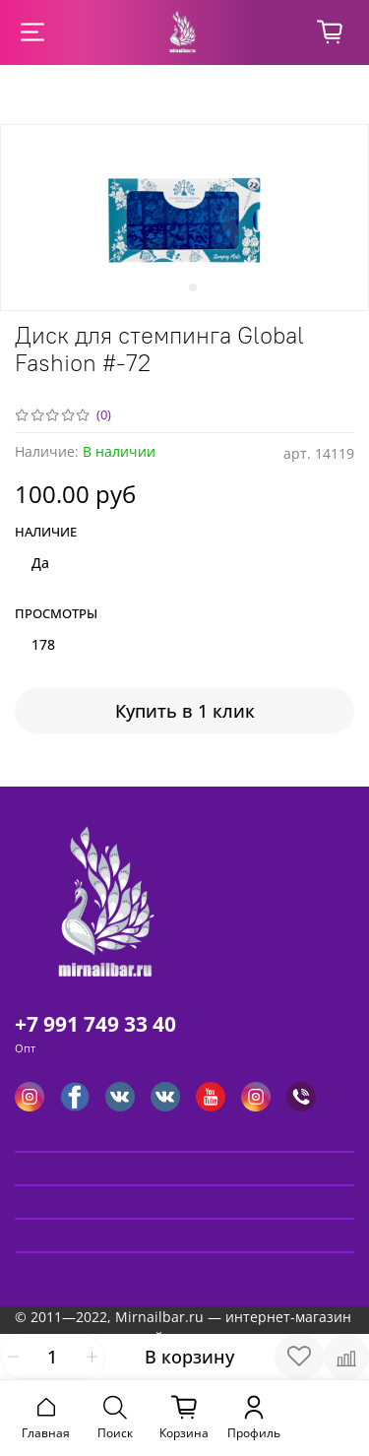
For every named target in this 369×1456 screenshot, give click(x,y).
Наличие (46, 532)
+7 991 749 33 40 (95, 1024)
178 (43, 644)
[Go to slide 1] (177, 287)
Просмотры (56, 614)
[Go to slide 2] (193, 287)
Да (40, 562)
